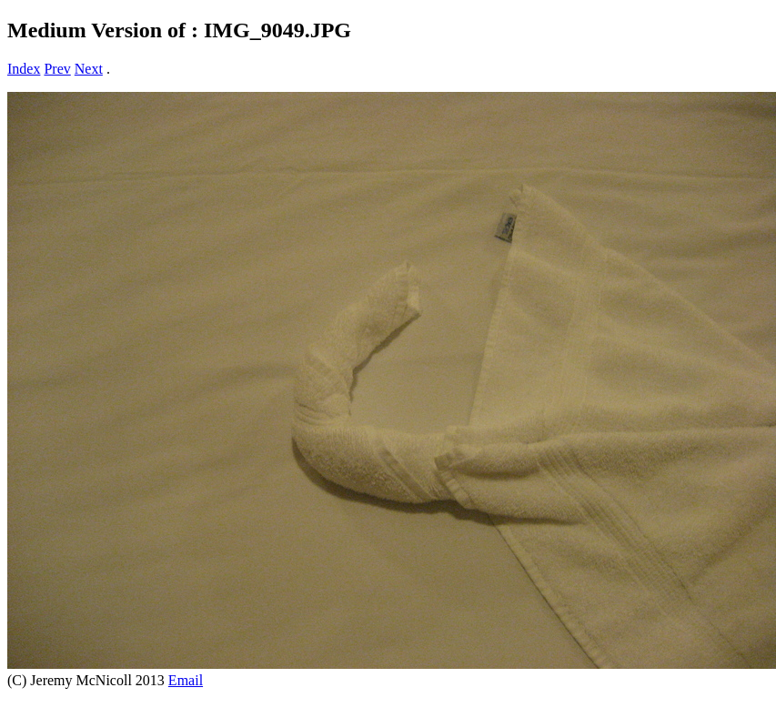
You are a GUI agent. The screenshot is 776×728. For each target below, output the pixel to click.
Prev (57, 68)
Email (185, 680)
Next (89, 68)
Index (23, 68)
